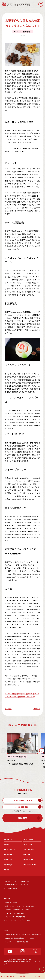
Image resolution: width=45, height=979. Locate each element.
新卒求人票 (24, 885)
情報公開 (31, 938)
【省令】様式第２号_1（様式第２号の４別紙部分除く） (23, 935)
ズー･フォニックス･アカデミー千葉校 (17, 920)
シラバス (8, 942)
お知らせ (8, 881)
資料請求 (22, 976)
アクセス (37, 976)
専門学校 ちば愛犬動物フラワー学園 (17, 910)
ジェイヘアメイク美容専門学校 (15, 917)
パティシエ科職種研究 (23, 31)
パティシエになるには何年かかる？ (20, 764)
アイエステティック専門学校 (14, 913)
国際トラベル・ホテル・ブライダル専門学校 (19, 906)
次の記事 (36, 708)
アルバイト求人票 (11, 888)
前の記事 (8, 708)
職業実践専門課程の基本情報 (14, 938)
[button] (40, 4)
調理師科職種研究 (11, 885)
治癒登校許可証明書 (21, 942)
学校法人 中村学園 (11, 902)
